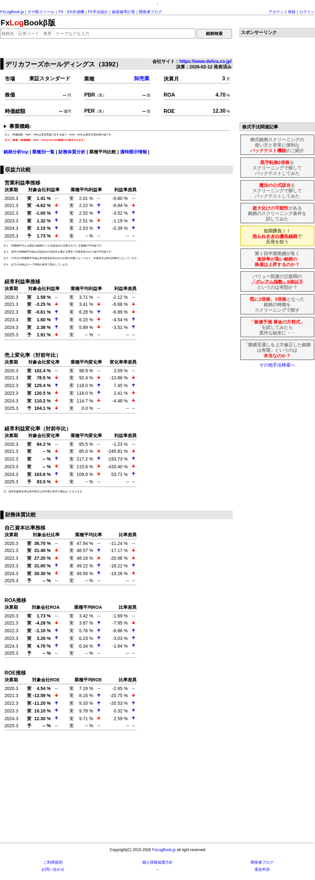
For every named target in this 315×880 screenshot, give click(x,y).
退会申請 (262, 869)
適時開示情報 (133, 151)
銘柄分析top (16, 151)
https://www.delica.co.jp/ (205, 61)
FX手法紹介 (98, 12)
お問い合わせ (52, 869)
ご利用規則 (53, 862)
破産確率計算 (123, 12)
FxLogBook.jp (12, 12)
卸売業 (141, 78)
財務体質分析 (71, 151)
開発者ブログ (150, 12)
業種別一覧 (43, 151)
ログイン (307, 12)
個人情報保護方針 (157, 862)
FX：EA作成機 (71, 12)
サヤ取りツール (41, 12)
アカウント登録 (281, 12)
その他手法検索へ (277, 364)
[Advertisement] (117, 787)
